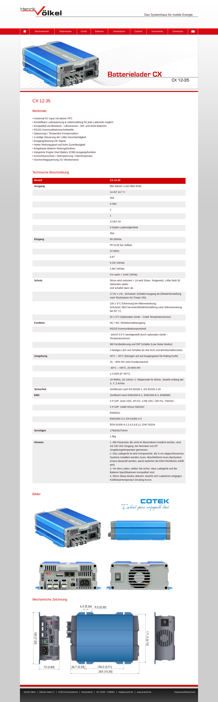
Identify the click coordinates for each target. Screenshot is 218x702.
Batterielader (65, 31)
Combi (84, 31)
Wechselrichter (42, 31)
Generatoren (119, 31)
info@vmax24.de (125, 692)
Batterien (99, 31)
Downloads (178, 31)
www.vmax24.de (144, 692)
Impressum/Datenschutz (184, 692)
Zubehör (138, 31)
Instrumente (157, 31)
